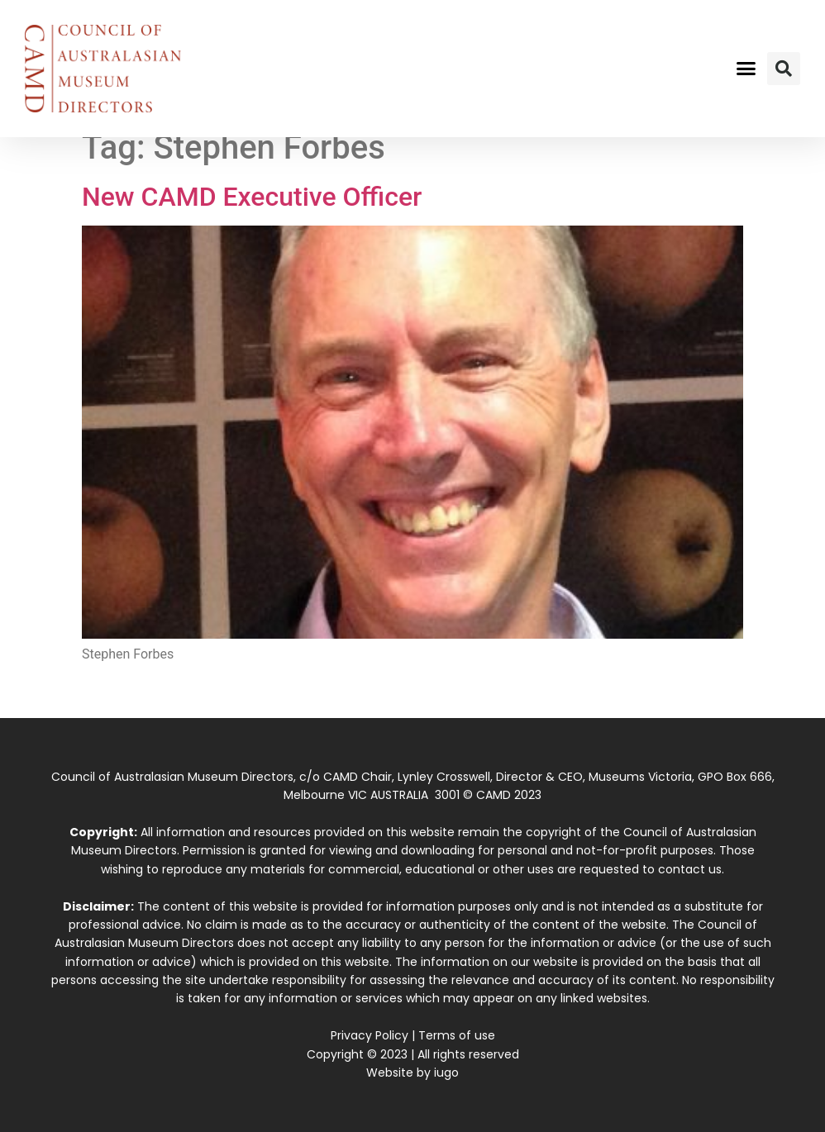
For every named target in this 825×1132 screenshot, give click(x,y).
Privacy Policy (369, 1035)
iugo (446, 1072)
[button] (746, 68)
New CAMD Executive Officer (252, 196)
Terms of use (456, 1035)
